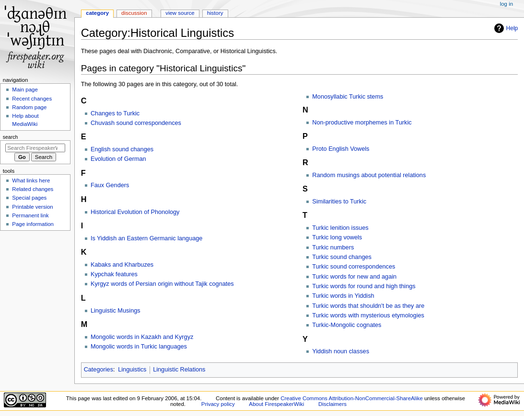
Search (10, 137)
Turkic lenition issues (340, 228)
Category (97, 13)
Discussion (134, 13)
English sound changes (122, 149)
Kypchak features (114, 274)
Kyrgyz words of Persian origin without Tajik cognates (162, 284)
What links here (31, 180)
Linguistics (132, 369)
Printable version (32, 207)
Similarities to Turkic (339, 201)
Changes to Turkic (115, 113)
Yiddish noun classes (340, 351)
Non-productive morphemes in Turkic (361, 122)
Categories (98, 369)
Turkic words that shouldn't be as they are (368, 306)
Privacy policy (218, 404)
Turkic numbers (333, 247)
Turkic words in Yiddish (343, 295)
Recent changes (32, 98)
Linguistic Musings (115, 310)
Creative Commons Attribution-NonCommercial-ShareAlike (351, 398)
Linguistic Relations (179, 369)
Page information (33, 224)
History (215, 13)
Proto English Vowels (340, 149)
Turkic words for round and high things (363, 286)
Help (505, 28)
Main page (25, 89)
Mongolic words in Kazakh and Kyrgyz (142, 337)
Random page (29, 107)
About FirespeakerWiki (276, 404)
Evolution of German (118, 159)
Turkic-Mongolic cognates (346, 325)
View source (179, 13)
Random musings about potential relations (369, 175)
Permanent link (30, 215)
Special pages (29, 198)
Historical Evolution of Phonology (135, 212)
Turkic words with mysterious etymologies (368, 315)
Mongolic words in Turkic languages (139, 346)
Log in (506, 4)
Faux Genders (110, 185)
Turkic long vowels (337, 237)
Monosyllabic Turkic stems (347, 96)
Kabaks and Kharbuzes (122, 264)
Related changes (32, 189)
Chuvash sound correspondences (136, 123)
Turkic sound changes (342, 257)
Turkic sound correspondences (353, 266)
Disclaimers (332, 404)
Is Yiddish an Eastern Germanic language (146, 238)
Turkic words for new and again (354, 276)
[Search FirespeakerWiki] (35, 148)
